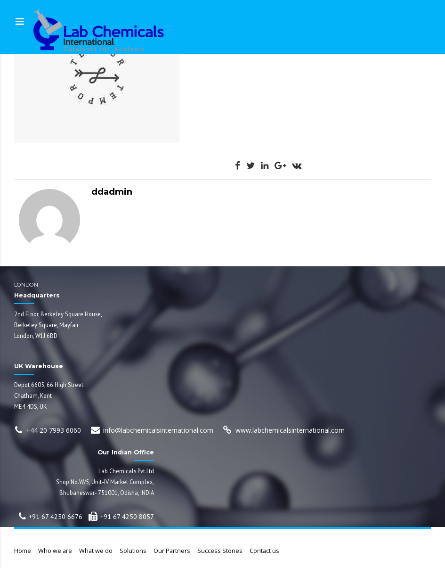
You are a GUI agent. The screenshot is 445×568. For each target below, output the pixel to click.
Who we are (55, 551)
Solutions (133, 551)
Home (22, 551)
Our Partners (172, 551)
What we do (96, 551)
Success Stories (220, 551)
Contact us (264, 551)
